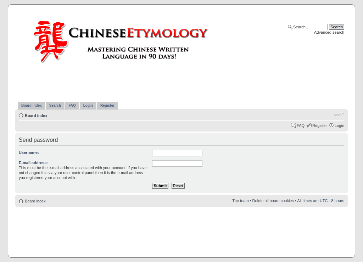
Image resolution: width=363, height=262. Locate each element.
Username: (29, 152)
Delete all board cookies (273, 201)
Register (319, 125)
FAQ (301, 125)
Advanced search (329, 32)
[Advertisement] (181, 228)
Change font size (339, 114)
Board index (36, 115)
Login (339, 125)
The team (240, 201)
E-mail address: (33, 163)
